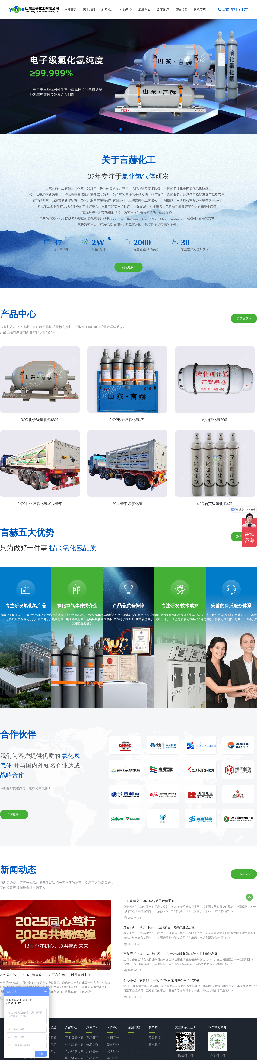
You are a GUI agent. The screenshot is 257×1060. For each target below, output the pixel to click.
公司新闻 (50, 1037)
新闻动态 (107, 9)
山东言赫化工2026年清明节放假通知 (149, 901)
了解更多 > (128, 267)
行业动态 (50, 1044)
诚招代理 (181, 9)
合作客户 (163, 9)
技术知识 (50, 1051)
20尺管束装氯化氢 (128, 504)
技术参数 (92, 1044)
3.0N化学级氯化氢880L (40, 420)
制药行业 (113, 1044)
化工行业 (113, 1051)
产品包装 (92, 1051)
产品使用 (92, 1058)
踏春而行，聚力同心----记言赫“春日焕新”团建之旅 (159, 927)
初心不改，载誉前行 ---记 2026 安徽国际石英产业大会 (161, 980)
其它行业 (113, 1058)
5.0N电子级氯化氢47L (127, 420)
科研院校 (113, 1037)
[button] (117, 129)
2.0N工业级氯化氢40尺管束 (39, 504)
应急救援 (155, 1037)
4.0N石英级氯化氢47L (215, 504)
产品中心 (126, 9)
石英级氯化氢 (74, 1051)
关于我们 (89, 9)
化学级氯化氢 (74, 1044)
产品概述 (92, 1037)
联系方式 (200, 9)
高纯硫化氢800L (214, 420)
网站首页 (71, 9)
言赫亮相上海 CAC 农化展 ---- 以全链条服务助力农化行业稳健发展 (170, 954)
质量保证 (144, 9)
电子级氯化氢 (74, 1058)
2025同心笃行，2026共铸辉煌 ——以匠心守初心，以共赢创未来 (45, 975)
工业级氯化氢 (74, 1037)
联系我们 (155, 1044)
